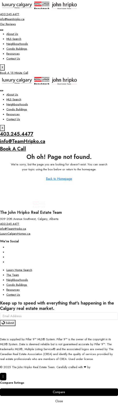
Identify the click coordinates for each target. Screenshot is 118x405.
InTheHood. (98, 367)
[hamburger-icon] (1, 30)
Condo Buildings (16, 49)
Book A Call (13, 148)
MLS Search (13, 39)
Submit (7, 323)
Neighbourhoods (17, 44)
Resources (13, 54)
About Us (12, 34)
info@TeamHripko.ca (22, 141)
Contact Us (13, 58)
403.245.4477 (16, 133)
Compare (59, 392)
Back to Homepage (59, 178)
